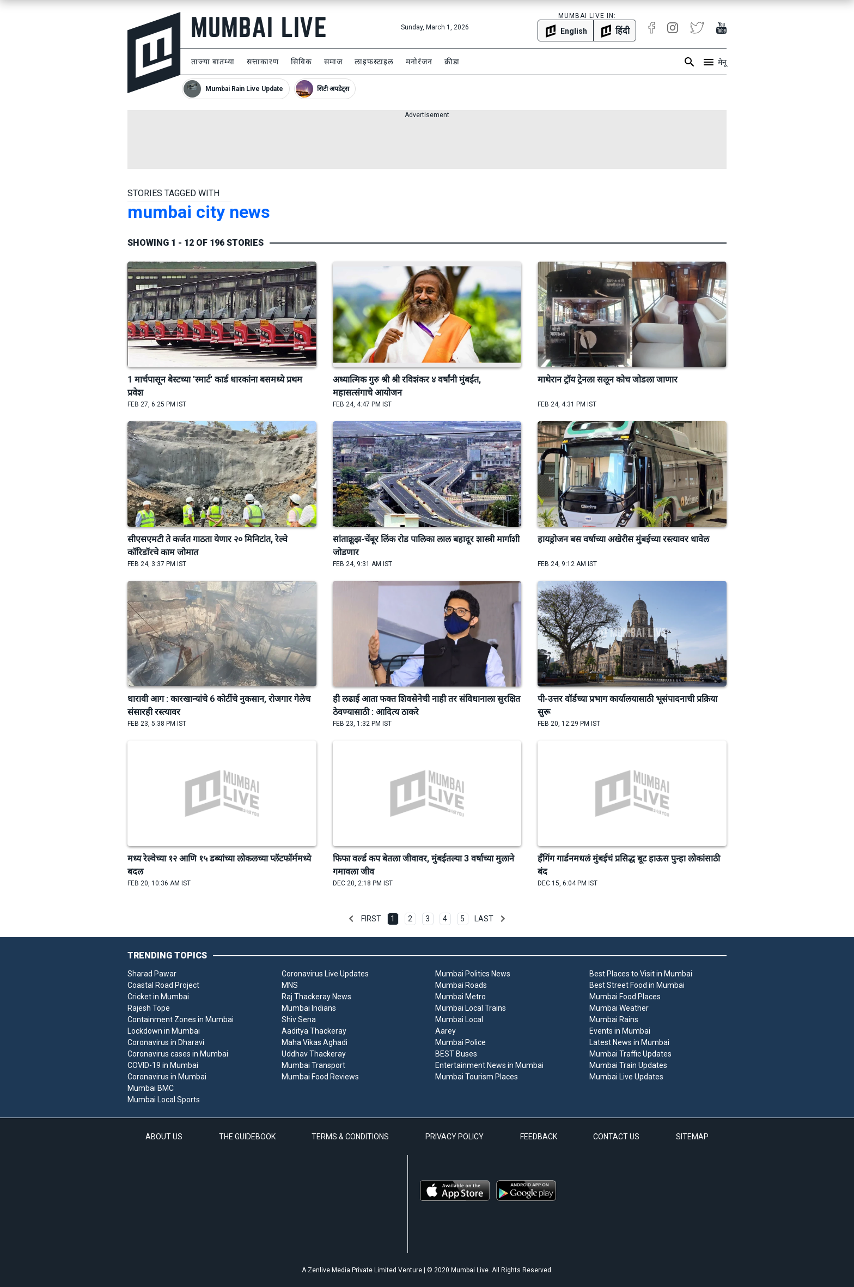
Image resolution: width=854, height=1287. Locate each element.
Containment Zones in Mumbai (180, 1019)
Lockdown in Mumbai (163, 1031)
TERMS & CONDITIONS (350, 1136)
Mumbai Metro (460, 996)
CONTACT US (616, 1136)
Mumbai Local (459, 1019)
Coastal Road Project (163, 985)
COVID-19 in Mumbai (162, 1065)
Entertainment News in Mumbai (489, 1065)
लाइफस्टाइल (374, 61)
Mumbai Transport (313, 1065)
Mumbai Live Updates (626, 1076)
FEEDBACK (538, 1136)
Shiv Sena (299, 1019)
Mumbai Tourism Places (476, 1076)
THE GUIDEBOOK (247, 1136)
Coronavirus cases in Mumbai (177, 1053)
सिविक (301, 61)
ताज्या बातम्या (213, 61)
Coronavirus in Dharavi (165, 1042)
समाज (333, 61)
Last (483, 918)
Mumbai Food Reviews (320, 1076)
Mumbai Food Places (625, 996)
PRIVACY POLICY (454, 1136)
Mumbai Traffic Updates (630, 1053)
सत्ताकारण (263, 61)
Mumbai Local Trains (470, 1008)
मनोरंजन (419, 61)
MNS (290, 985)
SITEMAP (692, 1136)
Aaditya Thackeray (314, 1031)
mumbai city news (198, 212)
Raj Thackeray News (316, 996)
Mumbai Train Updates (628, 1065)
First (371, 918)
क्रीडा (452, 61)
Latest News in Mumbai (629, 1042)
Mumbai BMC (150, 1088)
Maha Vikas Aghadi (314, 1042)
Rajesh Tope (148, 1008)
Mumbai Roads (461, 985)
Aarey (445, 1031)
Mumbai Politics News (472, 973)
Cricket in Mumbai (158, 996)
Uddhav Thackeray (314, 1053)
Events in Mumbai (619, 1031)
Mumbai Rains (613, 1019)
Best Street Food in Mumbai (637, 985)
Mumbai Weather (619, 1008)
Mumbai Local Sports (163, 1099)
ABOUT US (163, 1136)
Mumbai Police (460, 1042)
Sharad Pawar (151, 973)
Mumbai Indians (309, 1008)
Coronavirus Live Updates (325, 973)
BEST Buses (456, 1053)
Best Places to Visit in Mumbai (640, 973)
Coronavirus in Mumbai (166, 1076)
